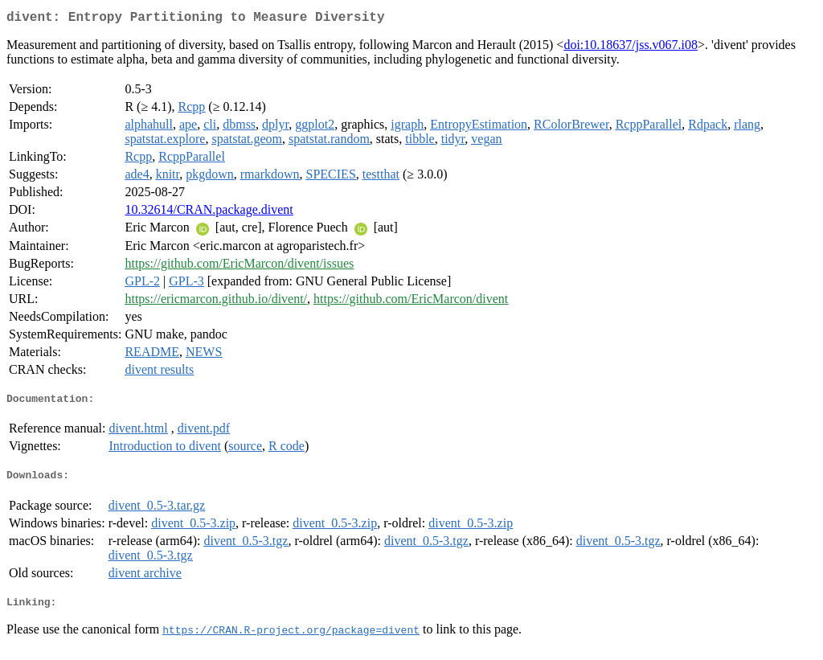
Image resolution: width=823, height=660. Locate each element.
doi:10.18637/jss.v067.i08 (630, 48)
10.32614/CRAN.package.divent (209, 212)
